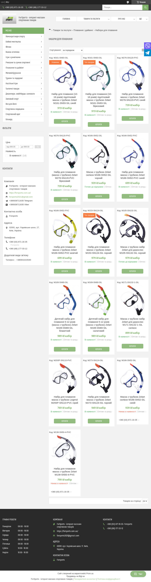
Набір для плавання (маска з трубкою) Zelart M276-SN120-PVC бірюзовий (65, 176)
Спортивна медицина (15, 109)
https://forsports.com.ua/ (20, 193)
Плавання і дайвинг (83, 30)
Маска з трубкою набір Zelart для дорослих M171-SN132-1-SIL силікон (132, 323)
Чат (138, 574)
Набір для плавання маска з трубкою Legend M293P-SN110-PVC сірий (64, 399)
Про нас (121, 19)
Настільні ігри (12, 83)
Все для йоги (11, 104)
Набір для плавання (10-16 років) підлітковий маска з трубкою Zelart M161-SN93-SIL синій (64, 98)
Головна (66, 19)
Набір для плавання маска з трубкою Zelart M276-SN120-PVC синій (132, 97)
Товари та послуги (92, 19)
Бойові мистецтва (13, 42)
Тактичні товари (12, 89)
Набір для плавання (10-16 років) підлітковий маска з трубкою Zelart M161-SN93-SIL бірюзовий (99, 100)
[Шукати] (145, 7)
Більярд (9, 119)
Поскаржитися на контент (85, 579)
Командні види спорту (15, 36)
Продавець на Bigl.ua (75, 576)
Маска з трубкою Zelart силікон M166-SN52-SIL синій (132, 399)
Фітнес (8, 47)
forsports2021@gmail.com (21, 197)
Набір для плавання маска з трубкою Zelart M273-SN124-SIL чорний (99, 399)
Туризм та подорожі (14, 78)
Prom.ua (89, 573)
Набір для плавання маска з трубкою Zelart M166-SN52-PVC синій (132, 175)
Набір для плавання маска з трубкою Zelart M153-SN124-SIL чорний (99, 250)
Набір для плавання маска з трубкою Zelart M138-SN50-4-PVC (65, 471)
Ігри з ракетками (13, 57)
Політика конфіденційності (108, 579)
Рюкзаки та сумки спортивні (18, 62)
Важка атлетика (12, 52)
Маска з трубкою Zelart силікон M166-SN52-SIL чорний (98, 175)
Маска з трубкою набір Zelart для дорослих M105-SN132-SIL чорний (133, 250)
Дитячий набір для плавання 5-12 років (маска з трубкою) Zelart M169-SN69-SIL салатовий (99, 324)
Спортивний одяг (13, 114)
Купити (64, 121)
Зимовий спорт (12, 99)
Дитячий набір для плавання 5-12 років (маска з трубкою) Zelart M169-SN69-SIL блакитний (65, 324)
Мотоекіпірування (13, 73)
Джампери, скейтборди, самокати (20, 94)
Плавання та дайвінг (15, 68)
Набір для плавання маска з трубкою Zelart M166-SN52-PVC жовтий (65, 250)
